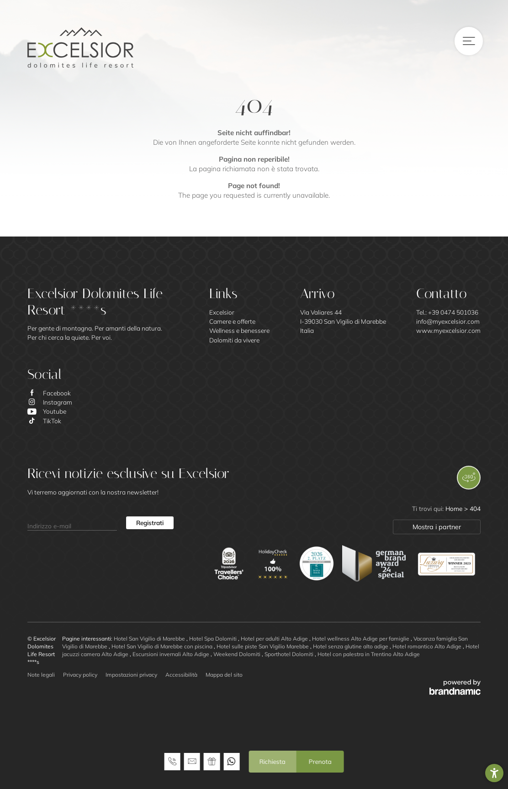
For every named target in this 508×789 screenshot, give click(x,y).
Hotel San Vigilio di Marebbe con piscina (162, 646)
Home (454, 508)
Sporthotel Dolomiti (290, 654)
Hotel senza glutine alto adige (351, 646)
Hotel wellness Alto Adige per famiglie (361, 638)
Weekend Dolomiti (237, 654)
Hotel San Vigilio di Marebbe (150, 638)
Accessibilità (181, 674)
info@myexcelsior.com (448, 321)
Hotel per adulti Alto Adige (275, 638)
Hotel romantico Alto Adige (427, 646)
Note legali (41, 674)
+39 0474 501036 (453, 312)
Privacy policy (80, 674)
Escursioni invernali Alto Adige (171, 654)
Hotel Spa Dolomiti (213, 638)
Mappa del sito (224, 674)
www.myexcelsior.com (448, 330)
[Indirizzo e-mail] (72, 523)
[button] (494, 773)
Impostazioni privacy (131, 674)
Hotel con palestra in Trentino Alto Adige (369, 654)
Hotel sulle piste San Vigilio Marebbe (263, 646)
